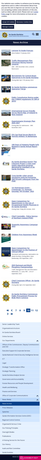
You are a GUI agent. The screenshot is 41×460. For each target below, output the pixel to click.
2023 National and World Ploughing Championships (22, 266)
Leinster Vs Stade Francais (22, 50)
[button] (37, 341)
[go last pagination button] (12, 314)
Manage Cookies (7, 27)
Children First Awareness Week (24, 234)
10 (28, 310)
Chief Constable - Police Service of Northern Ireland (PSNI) (24, 217)
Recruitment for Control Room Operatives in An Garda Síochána (25, 77)
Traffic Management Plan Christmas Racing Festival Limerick (22, 62)
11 (32, 310)
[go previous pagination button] (12, 310)
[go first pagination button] (8, 310)
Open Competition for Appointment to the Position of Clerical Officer (24, 250)
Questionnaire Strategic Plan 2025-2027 (23, 122)
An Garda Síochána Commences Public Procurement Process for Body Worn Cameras (24, 296)
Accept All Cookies (8, 22)
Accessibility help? (31, 458)
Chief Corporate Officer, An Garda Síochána (25, 281)
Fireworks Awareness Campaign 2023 (25, 225)
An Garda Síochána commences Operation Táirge (24, 88)
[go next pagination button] (8, 314)
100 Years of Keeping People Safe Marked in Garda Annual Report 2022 (25, 146)
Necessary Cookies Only (24, 22)
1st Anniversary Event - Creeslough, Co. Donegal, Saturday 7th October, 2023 (23, 189)
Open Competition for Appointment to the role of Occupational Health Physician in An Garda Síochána (25, 204)
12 (36, 310)
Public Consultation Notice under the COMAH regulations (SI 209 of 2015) (25, 99)
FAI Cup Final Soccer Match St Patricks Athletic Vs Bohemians (24, 135)
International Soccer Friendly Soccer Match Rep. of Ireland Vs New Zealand (24, 113)
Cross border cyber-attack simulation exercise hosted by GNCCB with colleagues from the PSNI (25, 178)
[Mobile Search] (33, 34)
